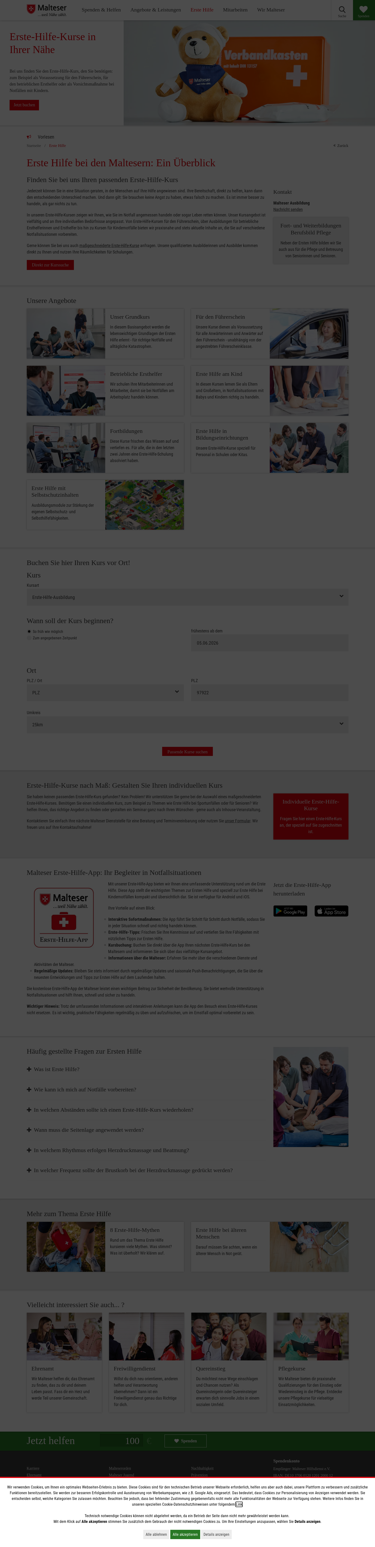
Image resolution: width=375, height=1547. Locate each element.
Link (239, 1504)
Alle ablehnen (157, 1534)
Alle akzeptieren (186, 1534)
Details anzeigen (218, 1534)
